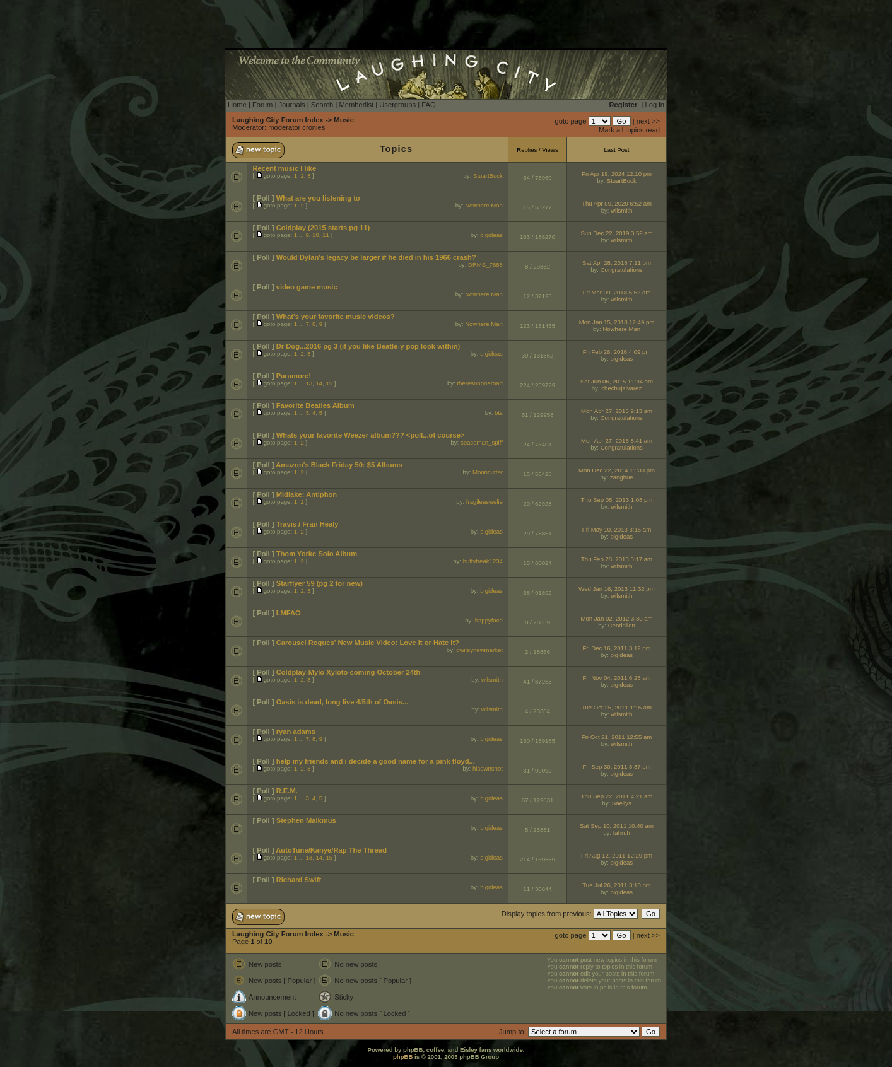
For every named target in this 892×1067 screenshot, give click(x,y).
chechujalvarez (621, 388)
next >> (648, 121)
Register (623, 104)
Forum (262, 104)
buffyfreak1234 (483, 560)
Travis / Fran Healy (307, 524)
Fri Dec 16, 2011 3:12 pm (616, 647)
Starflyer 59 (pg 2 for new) (319, 583)
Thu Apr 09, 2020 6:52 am (617, 203)
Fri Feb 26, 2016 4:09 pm (617, 351)
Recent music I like (284, 168)
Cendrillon (621, 625)
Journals (291, 104)
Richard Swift (298, 879)
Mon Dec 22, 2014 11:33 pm (616, 470)
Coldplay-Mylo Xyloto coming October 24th (348, 672)
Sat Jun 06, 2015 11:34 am (616, 381)
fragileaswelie (484, 501)
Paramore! (293, 376)
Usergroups (397, 104)
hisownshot (487, 768)
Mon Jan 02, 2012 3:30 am (616, 618)
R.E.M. (287, 791)
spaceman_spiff (482, 442)
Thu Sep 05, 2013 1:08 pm (617, 499)
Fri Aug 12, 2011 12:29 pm (616, 855)
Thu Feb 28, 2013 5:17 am (616, 559)
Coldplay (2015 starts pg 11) (323, 227)
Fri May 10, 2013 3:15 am (616, 529)
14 (318, 383)
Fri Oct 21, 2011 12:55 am (617, 736)
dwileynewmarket (479, 649)
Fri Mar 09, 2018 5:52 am (617, 292)
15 (329, 383)
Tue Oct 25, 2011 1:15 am (617, 707)
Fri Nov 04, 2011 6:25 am (616, 677)
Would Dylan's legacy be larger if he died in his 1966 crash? (376, 257)
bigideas (491, 234)
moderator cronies (296, 127)
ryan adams (295, 731)
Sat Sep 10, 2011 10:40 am (617, 825)
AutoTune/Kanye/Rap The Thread (331, 850)
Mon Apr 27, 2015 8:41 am (616, 440)
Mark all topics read (629, 130)
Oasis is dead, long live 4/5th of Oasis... (342, 702)
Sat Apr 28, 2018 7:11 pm (616, 262)
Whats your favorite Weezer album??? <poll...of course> (370, 435)
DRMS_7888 (485, 264)
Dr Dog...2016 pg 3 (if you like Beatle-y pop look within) (368, 346)
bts (499, 412)
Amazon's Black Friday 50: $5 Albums (339, 465)
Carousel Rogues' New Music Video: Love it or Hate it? (367, 642)
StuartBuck (488, 175)
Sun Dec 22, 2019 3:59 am (616, 233)
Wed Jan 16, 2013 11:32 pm (616, 588)
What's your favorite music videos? (335, 316)
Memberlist (356, 104)
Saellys (621, 803)
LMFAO (288, 613)
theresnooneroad (480, 383)
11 (325, 234)
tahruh (621, 832)
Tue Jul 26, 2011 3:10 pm (616, 885)
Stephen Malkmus (306, 820)
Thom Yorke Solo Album (316, 553)
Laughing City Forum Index (278, 120)
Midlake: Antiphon (306, 494)
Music (344, 120)
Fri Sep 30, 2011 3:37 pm (616, 766)
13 (308, 383)
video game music (306, 287)
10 (315, 234)
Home (237, 104)
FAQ (428, 104)
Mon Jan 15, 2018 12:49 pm (616, 321)
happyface (489, 620)
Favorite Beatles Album (315, 405)
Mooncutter (487, 472)
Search (322, 104)
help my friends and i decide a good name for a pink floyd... (375, 761)
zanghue (621, 477)
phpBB (403, 1056)
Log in (654, 104)
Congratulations (622, 269)
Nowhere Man (484, 205)
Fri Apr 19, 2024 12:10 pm (617, 173)
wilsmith (621, 210)
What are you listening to (318, 198)
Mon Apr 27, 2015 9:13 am (616, 410)
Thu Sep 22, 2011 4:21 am (617, 796)
